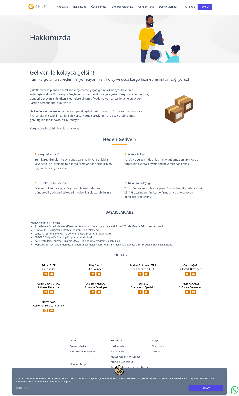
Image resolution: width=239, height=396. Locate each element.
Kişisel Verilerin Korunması (126, 356)
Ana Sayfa (62, 6)
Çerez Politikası (22, 388)
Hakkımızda (79, 6)
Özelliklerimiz (98, 6)
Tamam (205, 388)
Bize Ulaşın (158, 346)
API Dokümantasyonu (82, 351)
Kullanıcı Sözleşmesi (122, 362)
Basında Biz (117, 351)
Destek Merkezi (168, 6)
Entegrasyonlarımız (122, 6)
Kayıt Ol (204, 6)
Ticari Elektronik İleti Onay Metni (129, 367)
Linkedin (156, 351)
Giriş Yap (190, 6)
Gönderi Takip (146, 6)
